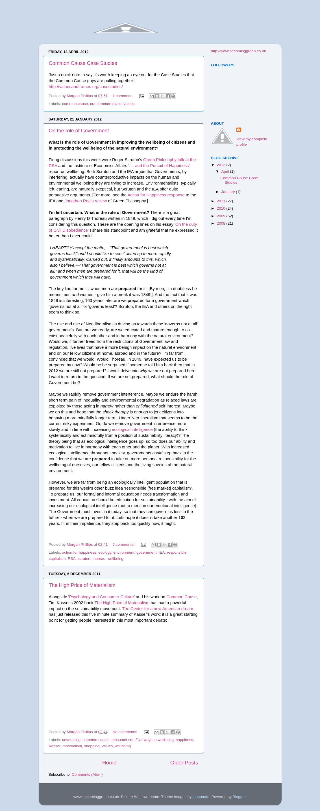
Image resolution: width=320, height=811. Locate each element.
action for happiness (79, 552)
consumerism (122, 740)
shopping (92, 746)
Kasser (54, 746)
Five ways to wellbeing (154, 740)
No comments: (125, 732)
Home (109, 763)
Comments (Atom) (87, 774)
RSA (72, 558)
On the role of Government (79, 130)
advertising (71, 740)
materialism (72, 746)
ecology (104, 552)
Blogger (239, 797)
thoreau (98, 558)
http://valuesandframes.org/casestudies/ (86, 86)
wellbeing (115, 558)
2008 (221, 223)
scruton (84, 558)
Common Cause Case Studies (83, 63)
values (128, 104)
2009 (221, 216)
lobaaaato (201, 797)
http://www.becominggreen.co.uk (238, 51)
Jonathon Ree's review (86, 201)
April (225, 171)
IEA (162, 552)
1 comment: (122, 96)
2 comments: (123, 544)
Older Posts (184, 763)
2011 (221, 201)
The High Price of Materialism (82, 585)
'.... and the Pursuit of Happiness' (159, 165)
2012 (221, 165)
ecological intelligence (132, 429)
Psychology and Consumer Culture (101, 597)
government (146, 552)
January (228, 192)
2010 (221, 208)
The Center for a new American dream (157, 608)
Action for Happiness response (155, 195)
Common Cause (181, 597)
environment (123, 552)
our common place (105, 104)
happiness (184, 740)
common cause (75, 104)
